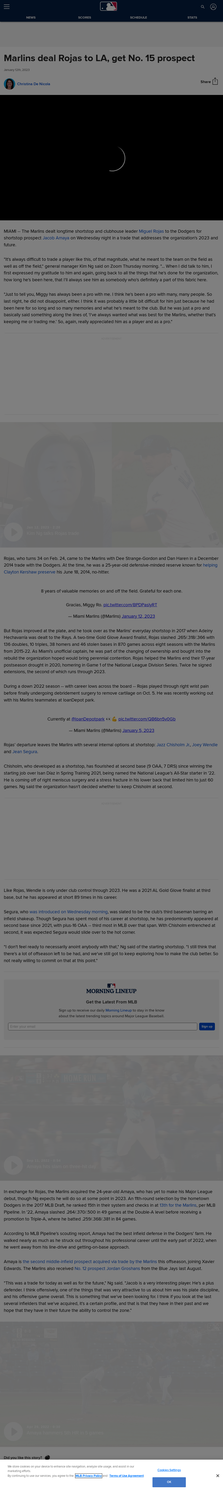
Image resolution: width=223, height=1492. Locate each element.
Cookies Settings (169, 1470)
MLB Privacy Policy (89, 1476)
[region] (111, 1476)
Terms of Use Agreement (126, 1476)
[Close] (218, 1475)
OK (169, 1482)
